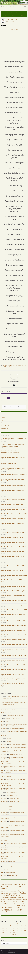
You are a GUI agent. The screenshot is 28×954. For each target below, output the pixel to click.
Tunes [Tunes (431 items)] (7, 912)
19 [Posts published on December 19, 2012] (3, 930)
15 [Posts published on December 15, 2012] (14, 928)
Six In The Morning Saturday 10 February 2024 (13, 669)
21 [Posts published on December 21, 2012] (10, 930)
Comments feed (5, 425)
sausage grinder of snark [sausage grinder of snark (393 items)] (20, 903)
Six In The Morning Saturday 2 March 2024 (12, 565)
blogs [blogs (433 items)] (15, 884)
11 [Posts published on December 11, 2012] (25, 926)
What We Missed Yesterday (14, 12)
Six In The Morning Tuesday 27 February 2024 (13, 586)
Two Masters (8, 735)
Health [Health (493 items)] (20, 889)
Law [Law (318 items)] (23, 891)
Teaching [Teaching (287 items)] (14, 905)
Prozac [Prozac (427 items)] (13, 901)
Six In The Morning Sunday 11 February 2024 (13, 664)
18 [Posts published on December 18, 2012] (25, 928)
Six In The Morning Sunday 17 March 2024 (12, 495)
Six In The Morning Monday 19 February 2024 (13, 625)
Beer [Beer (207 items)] (12, 884)
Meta (14, 365)
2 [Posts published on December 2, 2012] (17, 923)
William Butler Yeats (9, 366)
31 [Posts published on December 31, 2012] (21, 932)
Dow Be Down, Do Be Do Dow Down (17, 744)
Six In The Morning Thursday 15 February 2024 (14, 644)
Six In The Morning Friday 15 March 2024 (12, 504)
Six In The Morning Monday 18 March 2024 (12, 490)
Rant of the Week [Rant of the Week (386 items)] (11, 903)
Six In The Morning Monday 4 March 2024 (12, 556)
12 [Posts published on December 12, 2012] (3, 928)
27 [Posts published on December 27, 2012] (6, 932)
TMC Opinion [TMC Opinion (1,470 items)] (8, 910)
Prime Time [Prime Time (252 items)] (10, 901)
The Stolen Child (14, 29)
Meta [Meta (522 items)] (6, 893)
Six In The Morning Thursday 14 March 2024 (13, 509)
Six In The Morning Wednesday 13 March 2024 (14, 513)
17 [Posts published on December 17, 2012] (21, 928)
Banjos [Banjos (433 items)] (2, 884)
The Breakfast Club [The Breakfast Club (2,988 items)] (9, 908)
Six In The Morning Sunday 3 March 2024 (12, 561)
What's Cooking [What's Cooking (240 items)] (13, 911)
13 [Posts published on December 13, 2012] (6, 928)
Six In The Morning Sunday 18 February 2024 (13, 630)
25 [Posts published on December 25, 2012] (25, 930)
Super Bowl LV (8, 712)
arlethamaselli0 (10, 21)
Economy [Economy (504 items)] (3, 887)
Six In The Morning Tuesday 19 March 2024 (13, 485)
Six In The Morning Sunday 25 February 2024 (13, 595)
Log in (2, 420)
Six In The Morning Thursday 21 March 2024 (13, 457)
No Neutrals (9, 866)
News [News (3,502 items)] (10, 893)
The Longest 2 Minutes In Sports (16, 728)
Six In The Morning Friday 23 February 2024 (13, 605)
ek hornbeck (4, 728)
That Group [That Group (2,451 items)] (20, 906)
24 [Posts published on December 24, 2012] (21, 930)
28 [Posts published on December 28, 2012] (10, 932)
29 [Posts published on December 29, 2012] (14, 932)
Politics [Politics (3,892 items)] (11, 897)
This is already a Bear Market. (15, 754)
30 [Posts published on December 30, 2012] (17, 932)
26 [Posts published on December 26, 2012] (3, 932)
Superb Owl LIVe (13, 875)
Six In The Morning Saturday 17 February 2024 (13, 635)
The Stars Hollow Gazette (7, 7)
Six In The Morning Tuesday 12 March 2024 (13, 518)
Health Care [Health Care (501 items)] (13, 891)
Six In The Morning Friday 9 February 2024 (12, 674)
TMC (2, 710)
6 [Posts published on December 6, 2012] (6, 926)
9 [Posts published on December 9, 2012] (17, 926)
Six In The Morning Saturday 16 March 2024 (13, 499)
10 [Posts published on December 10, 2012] (21, 926)
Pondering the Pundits (10, 710)
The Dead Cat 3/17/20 (12, 792)
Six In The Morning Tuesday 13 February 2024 (13, 655)
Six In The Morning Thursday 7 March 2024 (12, 542)
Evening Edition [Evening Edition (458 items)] (11, 889)
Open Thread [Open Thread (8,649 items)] (14, 895)
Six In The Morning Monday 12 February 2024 (13, 660)
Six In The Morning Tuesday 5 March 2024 (12, 551)
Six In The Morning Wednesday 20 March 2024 (14, 474)
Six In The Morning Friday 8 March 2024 (12, 537)
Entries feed (4, 423)
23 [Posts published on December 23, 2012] (17, 930)
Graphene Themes (11, 952)
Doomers (9, 738)
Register (3, 417)
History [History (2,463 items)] (19, 891)
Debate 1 (7, 721)
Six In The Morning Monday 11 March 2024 (12, 523)
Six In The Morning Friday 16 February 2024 (13, 639)
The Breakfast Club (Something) (14, 707)
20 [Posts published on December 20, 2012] (6, 930)
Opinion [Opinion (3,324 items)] (4, 897)
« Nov (12, 934)
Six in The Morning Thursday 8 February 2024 (13, 679)
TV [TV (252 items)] (9, 911)
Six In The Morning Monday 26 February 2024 (13, 591)
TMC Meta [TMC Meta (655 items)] (20, 908)
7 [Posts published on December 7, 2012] (10, 926)
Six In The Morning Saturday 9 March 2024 (12, 532)
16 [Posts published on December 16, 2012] (17, 928)
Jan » (16, 934)
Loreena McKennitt (7, 365)
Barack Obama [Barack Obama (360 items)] (8, 884)
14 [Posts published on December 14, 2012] (10, 928)
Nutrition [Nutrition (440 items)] (15, 893)
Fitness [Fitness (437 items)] (17, 889)
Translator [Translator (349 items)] (3, 912)
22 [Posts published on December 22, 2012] (14, 930)
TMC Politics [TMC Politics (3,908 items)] (19, 910)
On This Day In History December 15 (13, 15)
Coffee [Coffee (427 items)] (24, 884)
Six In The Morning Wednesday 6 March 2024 (13, 546)
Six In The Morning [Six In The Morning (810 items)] (6, 906)
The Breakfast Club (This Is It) (13, 718)
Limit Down (11, 804)
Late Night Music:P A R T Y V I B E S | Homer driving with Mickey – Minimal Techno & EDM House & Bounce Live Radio (13, 702)
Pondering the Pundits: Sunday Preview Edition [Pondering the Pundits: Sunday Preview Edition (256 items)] (16, 899)
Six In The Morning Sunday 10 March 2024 (12, 528)
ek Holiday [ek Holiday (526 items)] (8, 887)
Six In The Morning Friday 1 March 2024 (12, 570)
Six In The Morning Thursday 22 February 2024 (14, 609)
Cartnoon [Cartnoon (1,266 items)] (19, 884)
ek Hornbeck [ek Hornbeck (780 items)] (15, 887)
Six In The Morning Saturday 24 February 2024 (13, 600)
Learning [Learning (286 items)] (3, 893)
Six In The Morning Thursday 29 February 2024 (14, 575)
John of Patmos (12, 861)
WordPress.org (4, 428)
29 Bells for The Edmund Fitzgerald (15, 715)
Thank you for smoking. (12, 869)
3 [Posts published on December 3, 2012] (21, 923)
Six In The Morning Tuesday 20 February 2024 (13, 620)
